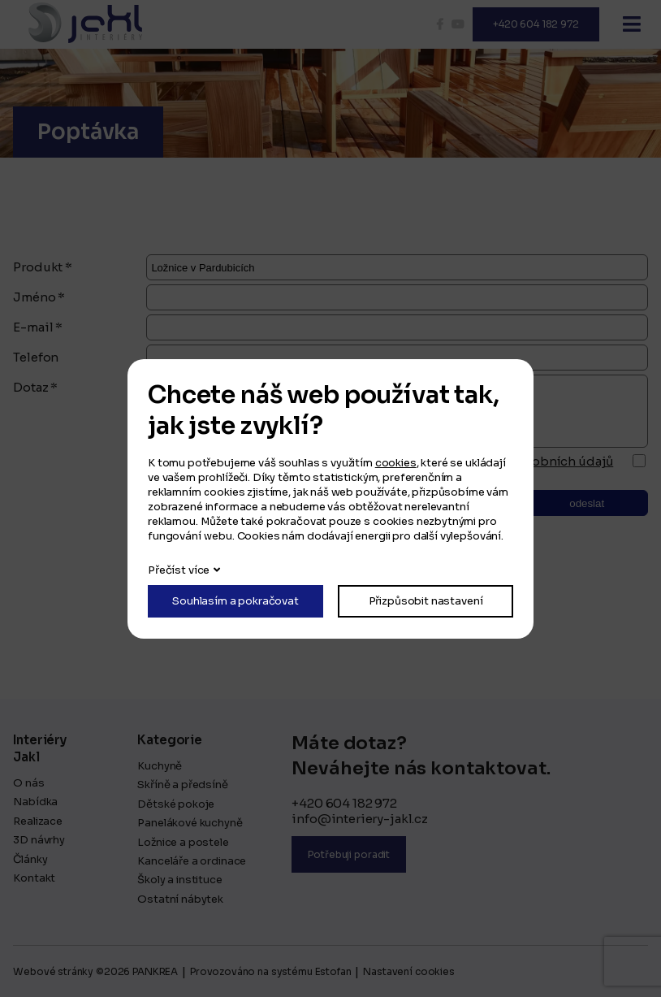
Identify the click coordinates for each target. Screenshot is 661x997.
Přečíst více (179, 570)
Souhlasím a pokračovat (235, 601)
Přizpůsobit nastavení (426, 601)
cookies (396, 463)
